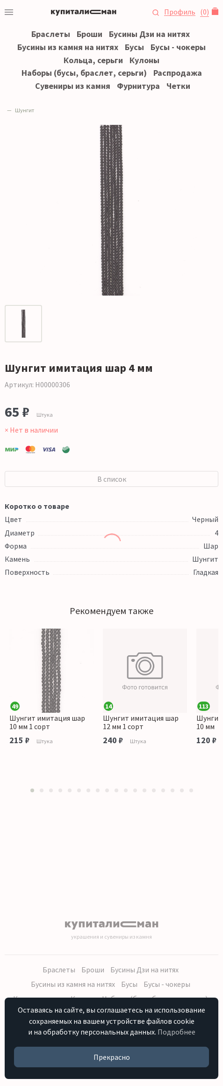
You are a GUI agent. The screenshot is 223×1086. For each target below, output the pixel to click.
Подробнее (176, 1031)
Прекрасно (112, 1057)
